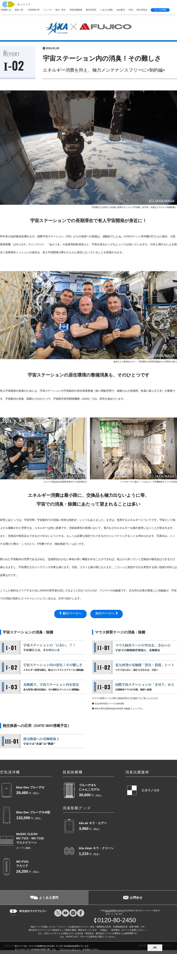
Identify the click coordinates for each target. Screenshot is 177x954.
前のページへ (72, 613)
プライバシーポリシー (70, 949)
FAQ (131, 10)
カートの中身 (160, 10)
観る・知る (60, 10)
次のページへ (105, 613)
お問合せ (142, 10)
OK (155, 947)
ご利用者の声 (33, 10)
